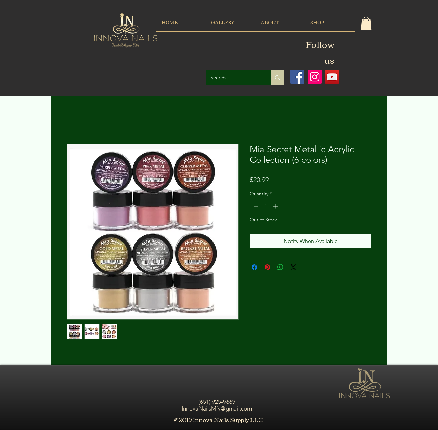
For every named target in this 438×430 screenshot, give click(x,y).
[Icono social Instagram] (315, 77)
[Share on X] (293, 267)
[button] (366, 23)
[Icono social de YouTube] (332, 77)
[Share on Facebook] (254, 267)
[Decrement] (255, 206)
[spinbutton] (265, 206)
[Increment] (276, 206)
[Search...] (233, 77)
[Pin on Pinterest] (267, 267)
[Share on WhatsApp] (280, 267)
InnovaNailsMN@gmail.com (217, 408)
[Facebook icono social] (297, 77)
